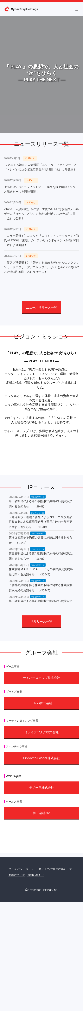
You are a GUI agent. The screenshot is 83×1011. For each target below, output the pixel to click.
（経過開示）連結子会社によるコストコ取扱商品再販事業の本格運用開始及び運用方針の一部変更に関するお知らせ (40, 522)
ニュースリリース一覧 (41, 307)
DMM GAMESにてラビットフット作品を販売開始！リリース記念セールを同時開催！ (41, 189)
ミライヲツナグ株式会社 (42, 732)
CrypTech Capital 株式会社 (41, 758)
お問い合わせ (35, 875)
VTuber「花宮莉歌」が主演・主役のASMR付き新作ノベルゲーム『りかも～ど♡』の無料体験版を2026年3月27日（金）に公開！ (41, 213)
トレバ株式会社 (41, 703)
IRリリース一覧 (41, 621)
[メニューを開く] (76, 9)
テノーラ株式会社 (41, 787)
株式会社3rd (41, 813)
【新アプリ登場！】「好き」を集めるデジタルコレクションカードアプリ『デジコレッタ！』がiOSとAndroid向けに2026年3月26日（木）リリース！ (41, 267)
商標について (17, 875)
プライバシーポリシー (23, 869)
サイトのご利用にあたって (55, 869)
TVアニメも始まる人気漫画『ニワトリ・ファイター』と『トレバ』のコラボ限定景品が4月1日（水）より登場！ (40, 167)
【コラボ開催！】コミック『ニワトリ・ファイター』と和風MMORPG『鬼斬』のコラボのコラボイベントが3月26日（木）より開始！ (41, 240)
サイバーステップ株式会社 (41, 678)
